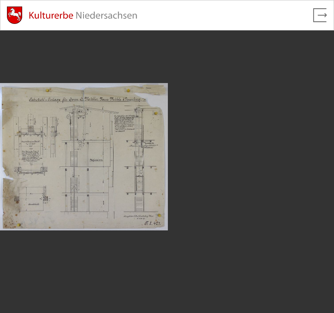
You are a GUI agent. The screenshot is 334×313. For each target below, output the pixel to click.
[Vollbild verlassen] (320, 15)
